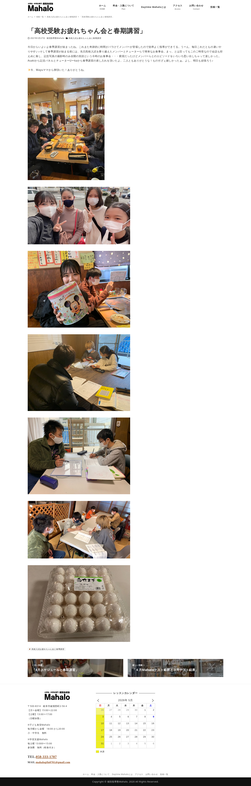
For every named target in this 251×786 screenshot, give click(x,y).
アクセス (139, 774)
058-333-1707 (46, 757)
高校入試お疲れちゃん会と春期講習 (85, 38)
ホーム (86, 774)
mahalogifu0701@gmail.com (53, 762)
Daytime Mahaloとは (122, 774)
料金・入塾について (100, 774)
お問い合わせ (152, 774)
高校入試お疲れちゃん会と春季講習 (47, 649)
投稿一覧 (164, 774)
